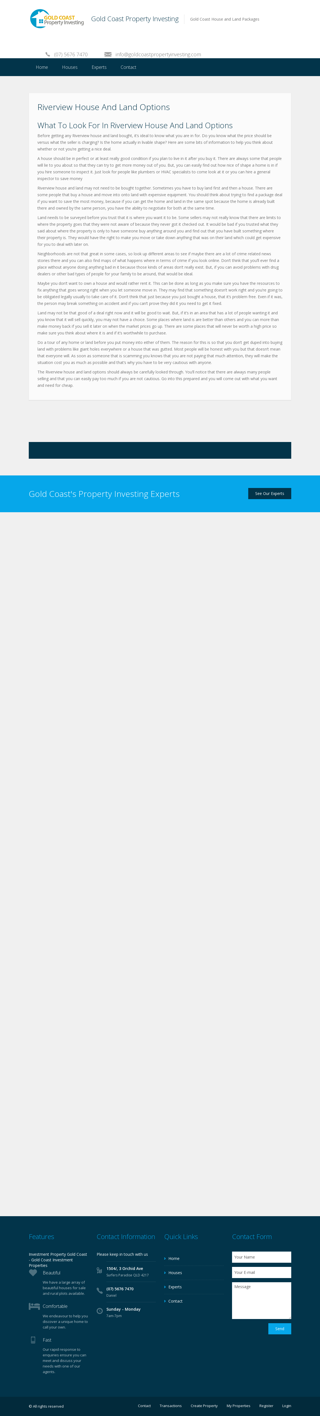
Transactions (171, 1405)
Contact (128, 67)
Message (262, 1300)
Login (286, 1405)
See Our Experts (269, 493)
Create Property (204, 1405)
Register (266, 1405)
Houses (70, 67)
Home (42, 67)
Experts (99, 67)
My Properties (238, 1405)
